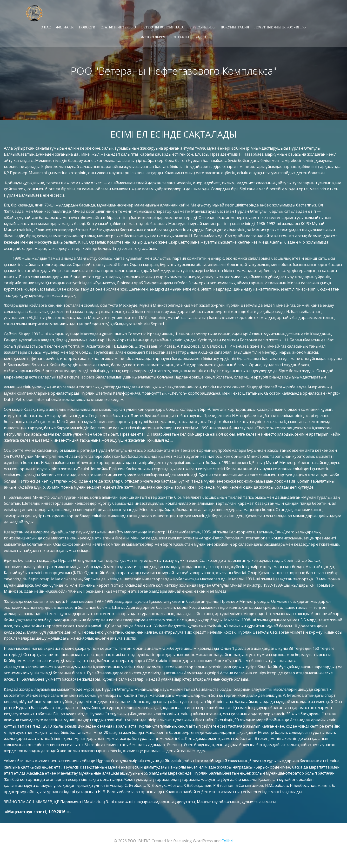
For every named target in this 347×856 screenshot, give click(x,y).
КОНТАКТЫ (180, 36)
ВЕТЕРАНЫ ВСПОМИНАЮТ (163, 26)
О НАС (46, 26)
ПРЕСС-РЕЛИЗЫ (202, 26)
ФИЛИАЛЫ (65, 26)
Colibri (227, 841)
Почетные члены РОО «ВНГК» (280, 26)
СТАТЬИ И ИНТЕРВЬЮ (118, 26)
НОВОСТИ (87, 26)
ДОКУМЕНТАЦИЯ (235, 26)
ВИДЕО (200, 36)
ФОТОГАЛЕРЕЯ (153, 36)
